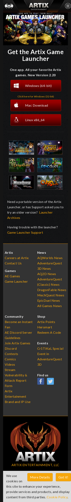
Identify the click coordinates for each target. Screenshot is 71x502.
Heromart (44, 327)
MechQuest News (50, 295)
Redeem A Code (49, 332)
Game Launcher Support (25, 232)
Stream (10, 370)
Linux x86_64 (28, 119)
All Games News (49, 306)
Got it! (63, 477)
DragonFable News (51, 290)
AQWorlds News (50, 258)
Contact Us (13, 263)
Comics (10, 359)
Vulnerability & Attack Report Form (16, 380)
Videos (10, 364)
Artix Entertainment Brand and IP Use (18, 396)
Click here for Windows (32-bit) (35, 96)
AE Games (12, 276)
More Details (40, 477)
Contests (11, 354)
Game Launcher (16, 281)
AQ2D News (46, 274)
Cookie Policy (57, 497)
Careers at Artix (17, 258)
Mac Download (29, 105)
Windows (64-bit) (31, 85)
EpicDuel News (48, 300)
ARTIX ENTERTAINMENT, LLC (35, 465)
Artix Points (46, 322)
